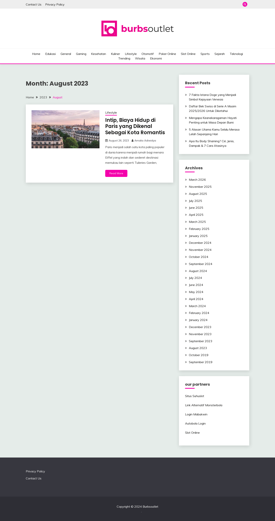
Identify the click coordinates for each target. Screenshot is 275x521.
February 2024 (199, 313)
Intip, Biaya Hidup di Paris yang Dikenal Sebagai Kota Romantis (135, 126)
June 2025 (196, 208)
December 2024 (200, 243)
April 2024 (196, 299)
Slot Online (188, 54)
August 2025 (198, 194)
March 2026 (197, 179)
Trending (124, 58)
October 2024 (198, 257)
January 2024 (198, 320)
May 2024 (196, 292)
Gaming (81, 54)
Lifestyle (131, 54)
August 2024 (198, 271)
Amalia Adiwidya (145, 140)
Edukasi (50, 54)
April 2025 (196, 215)
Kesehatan (98, 54)
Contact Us (33, 4)
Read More (116, 173)
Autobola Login (195, 423)
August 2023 (198, 348)
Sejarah (219, 54)
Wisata (140, 58)
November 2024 (200, 250)
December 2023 (200, 327)
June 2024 (196, 285)
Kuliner (115, 54)
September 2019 (200, 362)
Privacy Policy (55, 4)
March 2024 (197, 306)
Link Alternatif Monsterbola (203, 405)
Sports (205, 54)
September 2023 (200, 341)
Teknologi (236, 54)
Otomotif (148, 54)
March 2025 (197, 222)
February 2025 (199, 229)
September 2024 (200, 264)
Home (36, 54)
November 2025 (200, 187)
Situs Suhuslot (194, 396)
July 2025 (195, 201)
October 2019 (198, 355)
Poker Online (167, 54)
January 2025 (198, 236)
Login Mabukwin (196, 414)
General (66, 54)
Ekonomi (156, 58)
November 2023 (200, 334)
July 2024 (195, 278)
